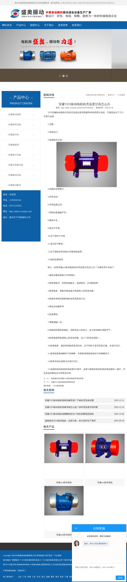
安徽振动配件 (14, 185)
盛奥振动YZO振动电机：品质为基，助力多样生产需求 (70, 421)
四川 (43, 577)
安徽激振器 (13, 145)
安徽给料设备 (14, 124)
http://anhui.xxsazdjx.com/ (20, 211)
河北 (38, 577)
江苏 (34, 577)
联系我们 (77, 25)
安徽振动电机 (14, 114)
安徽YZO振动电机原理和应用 (63, 382)
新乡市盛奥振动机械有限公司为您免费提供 (32, 3)
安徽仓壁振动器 (15, 165)
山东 (20, 577)
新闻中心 (35, 25)
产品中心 (21, 25)
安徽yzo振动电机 (64, 482)
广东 (24, 577)
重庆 (52, 577)
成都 (48, 577)
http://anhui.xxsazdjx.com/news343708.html (77, 108)
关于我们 (49, 25)
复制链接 (40, 555)
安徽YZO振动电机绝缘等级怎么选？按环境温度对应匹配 (71, 407)
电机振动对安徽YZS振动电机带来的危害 (67, 378)
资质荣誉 (63, 25)
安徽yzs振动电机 (105, 482)
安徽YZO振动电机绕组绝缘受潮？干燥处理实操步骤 (69, 400)
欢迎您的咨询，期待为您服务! (99, 536)
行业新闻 (121, 95)
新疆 (71, 577)
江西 (66, 577)
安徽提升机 (13, 134)
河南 (29, 577)
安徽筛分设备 (14, 155)
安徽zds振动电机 (64, 535)
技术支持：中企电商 (53, 555)
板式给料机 (55, 3)
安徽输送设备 (14, 175)
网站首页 (7, 25)
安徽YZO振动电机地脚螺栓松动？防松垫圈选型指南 (69, 414)
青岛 (57, 577)
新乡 (62, 577)
